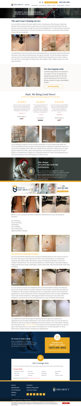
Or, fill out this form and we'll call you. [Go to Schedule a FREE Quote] (57, 350)
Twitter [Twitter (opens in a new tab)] (34, 394)
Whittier (57, 373)
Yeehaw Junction (59, 375)
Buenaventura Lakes (19, 371)
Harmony (30, 375)
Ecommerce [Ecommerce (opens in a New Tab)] (61, 401)
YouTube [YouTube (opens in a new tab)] (37, 394)
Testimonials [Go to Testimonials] (60, 5)
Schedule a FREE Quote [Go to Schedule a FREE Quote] (51, 2)
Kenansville (44, 373)
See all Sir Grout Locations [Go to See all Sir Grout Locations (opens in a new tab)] (34, 378)
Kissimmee (44, 375)
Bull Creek (16, 373)
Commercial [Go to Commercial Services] (42, 5)
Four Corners (31, 373)
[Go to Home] (20, 4)
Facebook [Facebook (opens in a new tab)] (31, 394)
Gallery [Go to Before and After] (49, 5)
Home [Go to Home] (13, 385)
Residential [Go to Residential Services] (35, 5)
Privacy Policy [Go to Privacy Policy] (50, 402)
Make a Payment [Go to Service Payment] (33, 388)
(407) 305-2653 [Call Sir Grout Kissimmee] (64, 2)
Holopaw (44, 371)
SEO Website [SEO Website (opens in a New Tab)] (56, 401)
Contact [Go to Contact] (67, 5)
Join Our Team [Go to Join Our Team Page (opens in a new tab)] (32, 390)
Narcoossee (58, 371)
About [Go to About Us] (54, 5)
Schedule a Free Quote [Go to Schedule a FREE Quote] (63, 191)
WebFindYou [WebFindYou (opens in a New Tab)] (67, 401)
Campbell (16, 375)
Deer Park (30, 371)
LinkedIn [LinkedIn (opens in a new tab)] (41, 394)
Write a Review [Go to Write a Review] (40, 2)
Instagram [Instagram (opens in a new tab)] (28, 394)
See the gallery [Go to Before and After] (53, 86)
